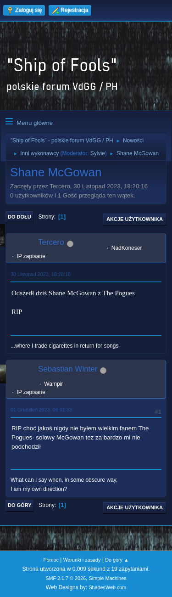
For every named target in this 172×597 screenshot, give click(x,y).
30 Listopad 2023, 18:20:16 (41, 274)
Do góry (20, 505)
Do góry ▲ (116, 560)
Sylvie (97, 153)
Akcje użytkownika (134, 219)
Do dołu (19, 217)
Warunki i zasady (82, 560)
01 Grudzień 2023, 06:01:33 (41, 409)
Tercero (51, 242)
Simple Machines (108, 578)
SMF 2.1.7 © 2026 (65, 578)
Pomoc (51, 560)
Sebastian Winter (67, 369)
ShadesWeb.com (107, 587)
